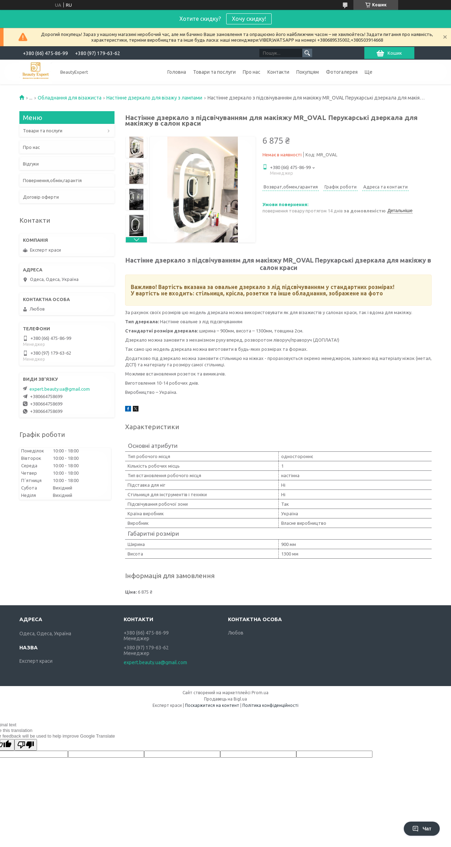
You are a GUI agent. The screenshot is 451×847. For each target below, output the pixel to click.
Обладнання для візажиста (69, 98)
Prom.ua (260, 692)
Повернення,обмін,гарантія (52, 180)
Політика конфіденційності (270, 705)
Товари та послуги (214, 72)
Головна (176, 72)
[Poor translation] (25, 745)
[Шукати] (307, 53)
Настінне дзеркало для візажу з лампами (154, 98)
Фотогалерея (342, 72)
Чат (421, 828)
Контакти (278, 72)
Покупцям (307, 72)
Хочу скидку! (249, 19)
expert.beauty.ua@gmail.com (60, 388)
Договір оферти (41, 196)
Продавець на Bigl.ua (225, 699)
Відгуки (31, 163)
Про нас (251, 72)
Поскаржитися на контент (212, 705)
